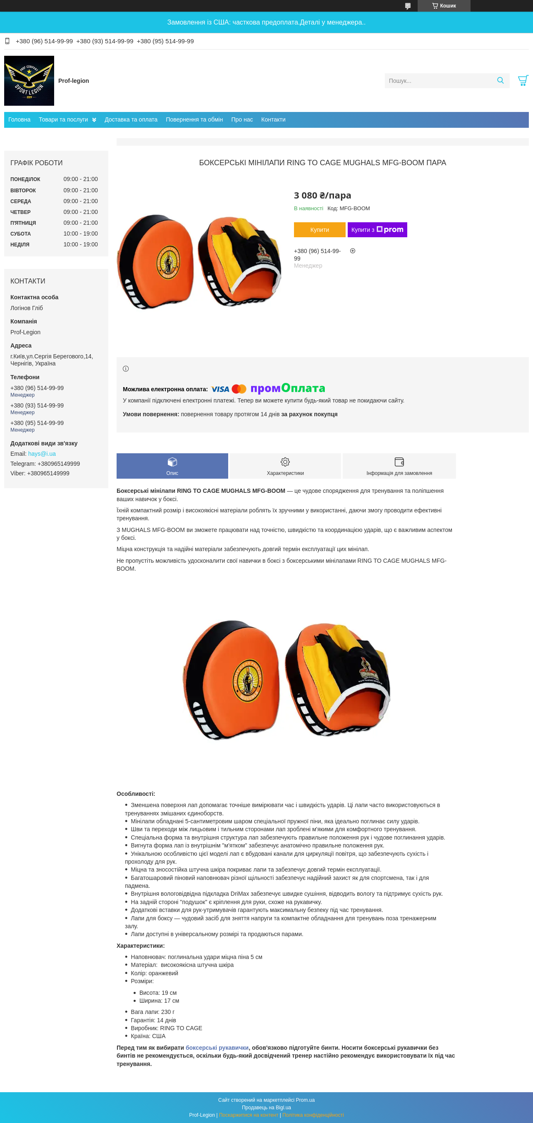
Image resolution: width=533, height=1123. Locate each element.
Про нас (242, 119)
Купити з (377, 230)
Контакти (274, 119)
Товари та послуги (63, 119)
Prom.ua (305, 1100)
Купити (320, 229)
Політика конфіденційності (313, 1115)
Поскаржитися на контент (248, 1115)
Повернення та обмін (194, 119)
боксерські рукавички (217, 1047)
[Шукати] (500, 80)
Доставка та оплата (131, 119)
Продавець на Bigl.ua (266, 1108)
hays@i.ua (42, 453)
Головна (19, 119)
